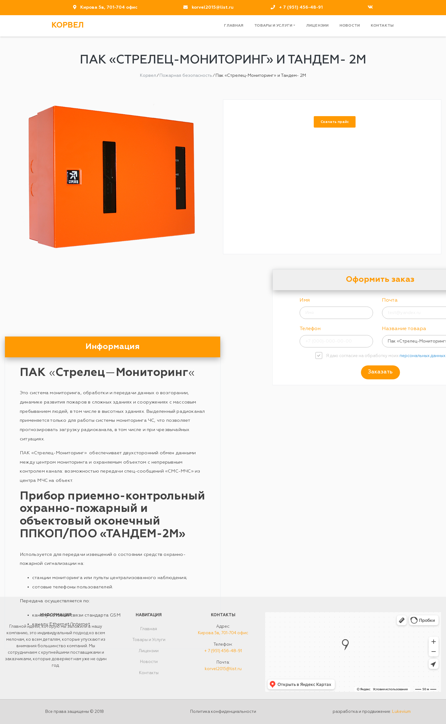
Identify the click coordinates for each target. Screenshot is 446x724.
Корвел (67, 25)
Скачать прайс (335, 122)
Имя (364, 300)
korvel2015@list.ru (213, 7)
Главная (233, 26)
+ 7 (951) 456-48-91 (301, 7)
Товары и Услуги (273, 26)
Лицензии (317, 26)
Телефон (369, 328)
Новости (349, 26)
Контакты (382, 26)
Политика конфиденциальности (223, 712)
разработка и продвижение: (372, 712)
